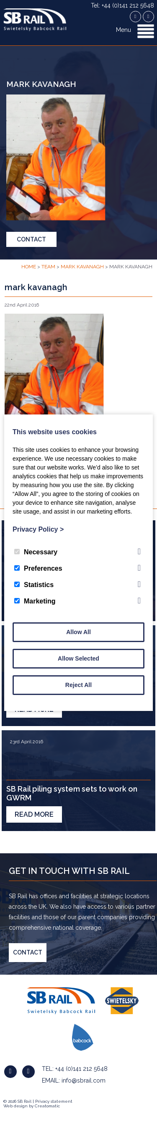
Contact (31, 239)
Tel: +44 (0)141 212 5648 (122, 5)
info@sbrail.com (84, 1080)
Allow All (78, 632)
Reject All (78, 685)
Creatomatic (47, 1106)
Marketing (35, 601)
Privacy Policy (38, 529)
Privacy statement (53, 1101)
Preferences (38, 568)
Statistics (34, 584)
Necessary (35, 552)
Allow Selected (78, 658)
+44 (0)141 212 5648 (81, 1068)
